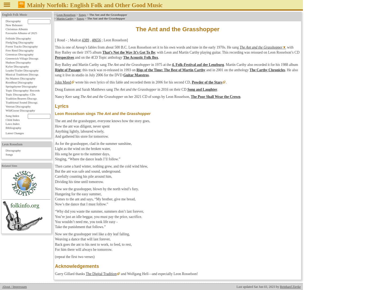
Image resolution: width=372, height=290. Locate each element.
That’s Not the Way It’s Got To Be (128, 52)
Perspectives (64, 57)
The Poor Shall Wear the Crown (215, 97)
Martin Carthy (65, 18)
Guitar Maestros (136, 75)
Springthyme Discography (21, 86)
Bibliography (13, 127)
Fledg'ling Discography (20, 42)
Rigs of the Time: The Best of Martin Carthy (171, 70)
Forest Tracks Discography (22, 46)
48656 (96, 40)
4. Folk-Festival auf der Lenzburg (198, 65)
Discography (13, 21)
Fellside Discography (18, 38)
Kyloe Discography (17, 66)
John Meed (63, 82)
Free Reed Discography (20, 50)
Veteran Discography (18, 106)
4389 (85, 40)
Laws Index (13, 123)
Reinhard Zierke (290, 287)
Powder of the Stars (207, 82)
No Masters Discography (20, 78)
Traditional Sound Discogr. (22, 102)
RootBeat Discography (19, 82)
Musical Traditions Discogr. (22, 74)
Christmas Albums (17, 29)
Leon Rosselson (66, 14)
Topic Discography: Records (23, 90)
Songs (82, 14)
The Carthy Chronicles (267, 70)
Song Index (12, 115)
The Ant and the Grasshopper (261, 47)
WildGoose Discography (20, 110)
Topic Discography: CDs (20, 94)
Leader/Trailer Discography (22, 70)
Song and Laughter (202, 90)
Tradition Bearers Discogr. (21, 98)
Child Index (13, 119)
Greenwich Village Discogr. (22, 58)
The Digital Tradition (101, 274)
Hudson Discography (18, 62)
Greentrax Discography (20, 54)
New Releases (14, 25)
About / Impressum (14, 287)
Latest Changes (15, 133)
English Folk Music (14, 15)
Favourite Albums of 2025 (21, 33)
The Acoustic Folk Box (140, 57)
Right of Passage (68, 70)
